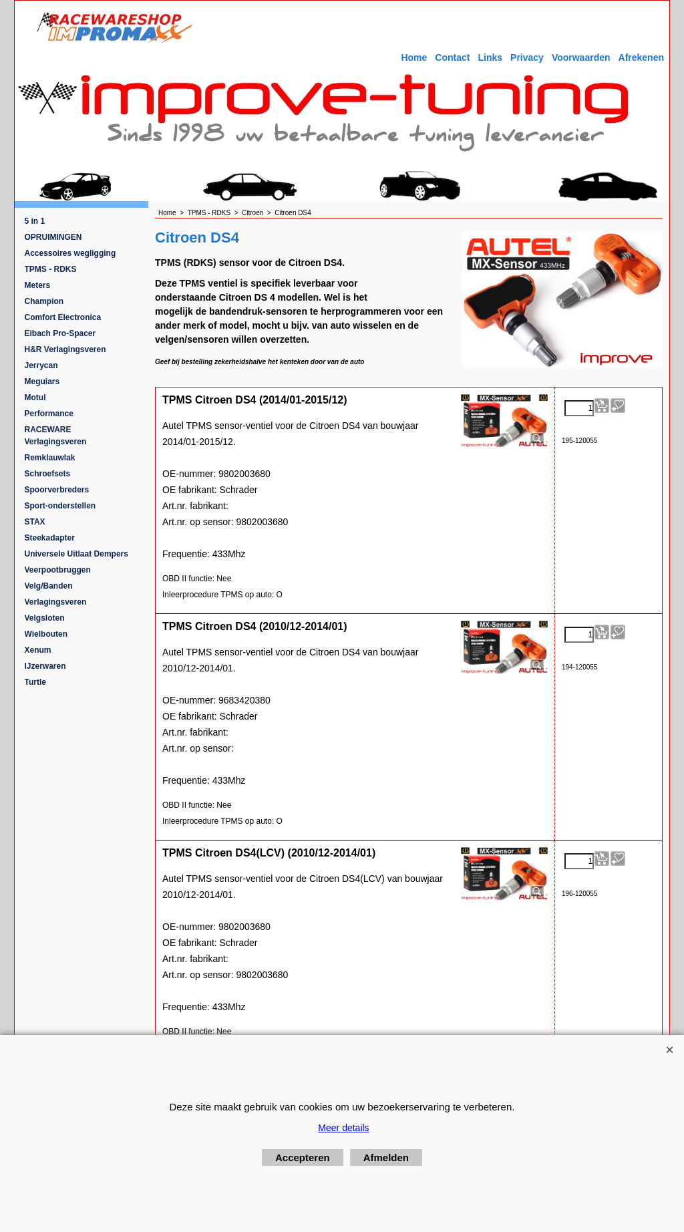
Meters (38, 285)
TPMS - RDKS (51, 269)
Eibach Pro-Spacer (60, 333)
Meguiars (42, 381)
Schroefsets (48, 473)
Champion (44, 301)
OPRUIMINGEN (53, 237)
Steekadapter (50, 538)
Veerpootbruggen (58, 570)
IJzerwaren (45, 666)
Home (414, 57)
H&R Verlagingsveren (65, 349)
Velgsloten (45, 618)
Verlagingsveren (56, 602)
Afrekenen (641, 57)
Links (490, 57)
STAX (35, 521)
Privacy (527, 57)
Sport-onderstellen (60, 505)
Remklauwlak (50, 457)
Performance (49, 413)
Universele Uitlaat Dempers (76, 554)
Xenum (38, 650)
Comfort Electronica (63, 317)
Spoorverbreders (57, 489)
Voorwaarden (581, 57)
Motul (35, 397)
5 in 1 (35, 221)
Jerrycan (41, 365)
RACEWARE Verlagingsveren (56, 435)
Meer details (343, 1127)
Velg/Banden (49, 586)
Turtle (35, 682)
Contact (452, 57)
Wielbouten (46, 634)
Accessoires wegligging (70, 253)
